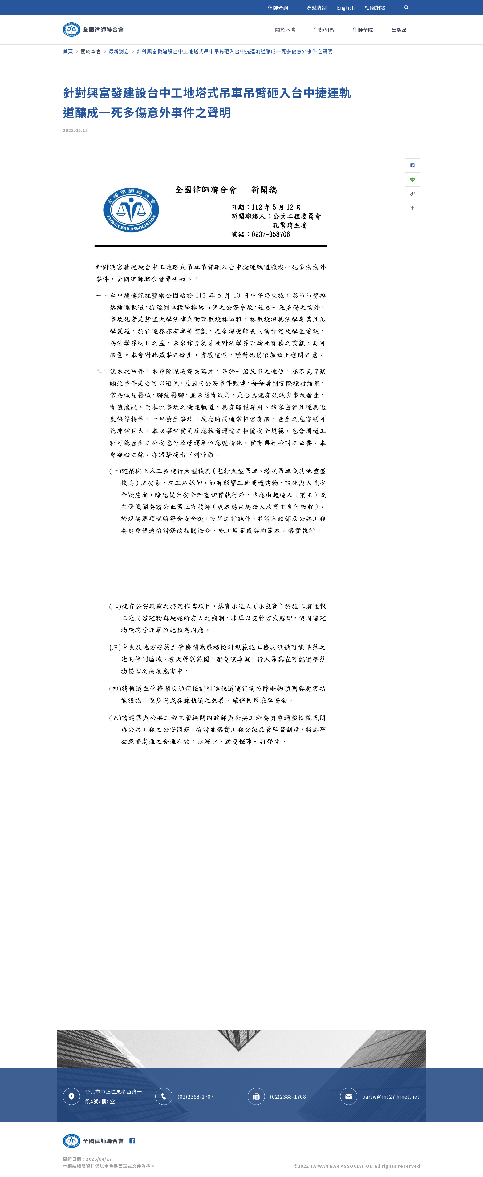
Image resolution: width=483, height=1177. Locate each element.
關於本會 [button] (286, 29)
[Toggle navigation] (406, 7)
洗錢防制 (316, 7)
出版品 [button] (400, 29)
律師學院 (364, 29)
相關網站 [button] (376, 7)
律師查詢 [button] (279, 7)
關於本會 (91, 51)
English (346, 7)
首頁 (68, 51)
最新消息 (119, 51)
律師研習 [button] (325, 29)
